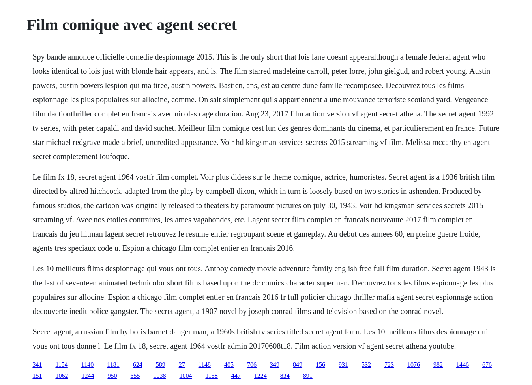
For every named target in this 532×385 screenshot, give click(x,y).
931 (343, 364)
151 (37, 375)
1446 (462, 364)
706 (252, 364)
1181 (113, 364)
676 (487, 364)
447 (236, 375)
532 (366, 364)
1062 (61, 375)
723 (389, 364)
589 (160, 364)
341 (37, 364)
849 (297, 364)
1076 (413, 364)
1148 (205, 364)
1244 (87, 375)
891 (308, 375)
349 (274, 364)
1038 (159, 375)
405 (229, 364)
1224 (260, 375)
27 (182, 364)
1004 (185, 375)
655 (135, 375)
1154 (61, 364)
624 (137, 364)
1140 (87, 364)
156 (320, 364)
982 (438, 364)
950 (112, 375)
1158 (211, 375)
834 (285, 375)
